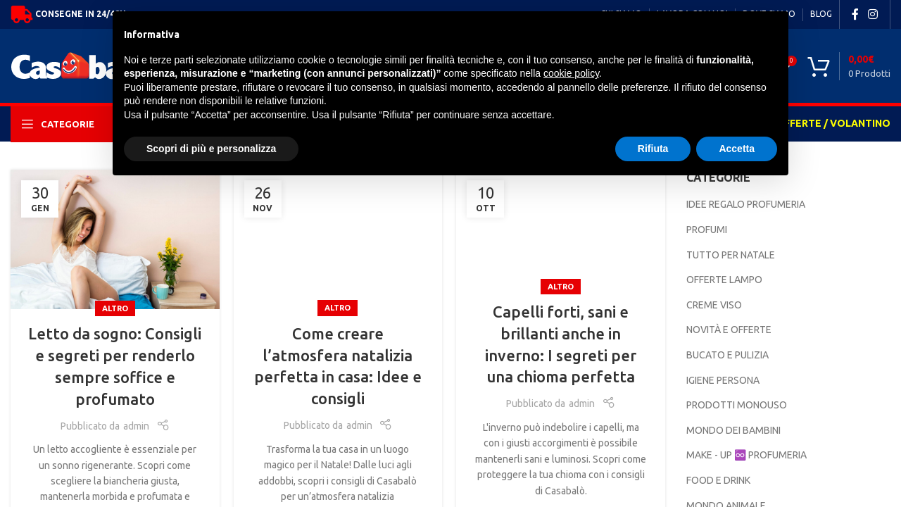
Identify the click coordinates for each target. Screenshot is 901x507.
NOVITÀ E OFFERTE (728, 329)
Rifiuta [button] (653, 148)
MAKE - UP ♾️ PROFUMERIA (746, 455)
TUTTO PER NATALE (730, 255)
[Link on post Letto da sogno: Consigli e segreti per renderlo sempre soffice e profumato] (115, 239)
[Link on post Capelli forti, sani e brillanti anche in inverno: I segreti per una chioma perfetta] (560, 228)
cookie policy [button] (571, 73)
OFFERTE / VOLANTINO (833, 123)
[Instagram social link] (873, 14)
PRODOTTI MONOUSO (736, 405)
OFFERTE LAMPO (724, 279)
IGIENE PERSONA (723, 380)
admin (136, 426)
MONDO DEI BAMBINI (733, 430)
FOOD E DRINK (718, 480)
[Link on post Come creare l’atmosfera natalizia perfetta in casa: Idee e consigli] (338, 239)
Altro (115, 308)
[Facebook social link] (855, 14)
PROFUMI (706, 229)
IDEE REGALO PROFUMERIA (745, 204)
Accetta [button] (737, 148)
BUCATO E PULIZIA (727, 355)
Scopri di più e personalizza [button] (211, 148)
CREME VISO (714, 305)
